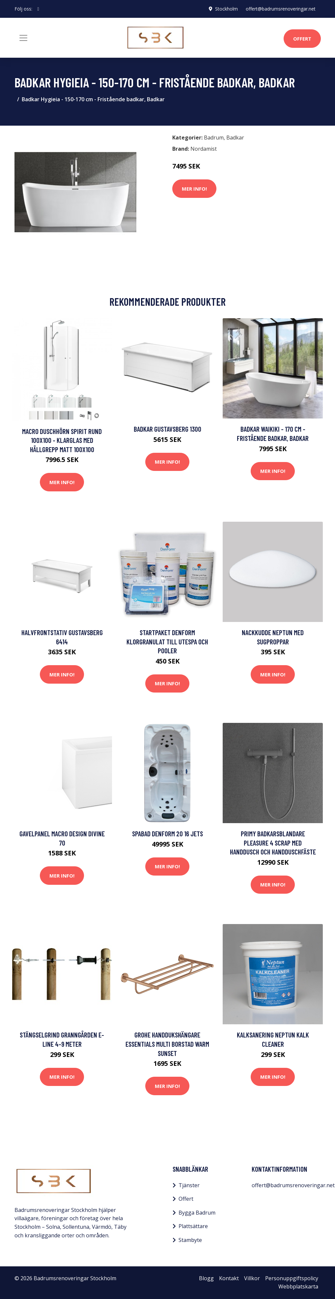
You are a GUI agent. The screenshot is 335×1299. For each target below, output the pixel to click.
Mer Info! (194, 188)
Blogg (206, 1278)
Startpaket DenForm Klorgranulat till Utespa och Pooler (167, 641)
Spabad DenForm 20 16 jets (167, 833)
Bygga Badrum (197, 1212)
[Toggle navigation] (23, 38)
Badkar (235, 137)
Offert (302, 38)
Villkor (252, 1278)
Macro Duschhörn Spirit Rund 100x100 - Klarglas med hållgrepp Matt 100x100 (62, 440)
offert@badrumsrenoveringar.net (281, 9)
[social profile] (38, 9)
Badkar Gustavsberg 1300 (167, 429)
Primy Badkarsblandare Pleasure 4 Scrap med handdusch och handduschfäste (273, 842)
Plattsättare (193, 1226)
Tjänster (189, 1185)
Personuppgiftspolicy (291, 1278)
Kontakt (229, 1278)
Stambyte (190, 1240)
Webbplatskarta (298, 1286)
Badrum (214, 137)
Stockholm (226, 9)
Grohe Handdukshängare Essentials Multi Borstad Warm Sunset (167, 1044)
